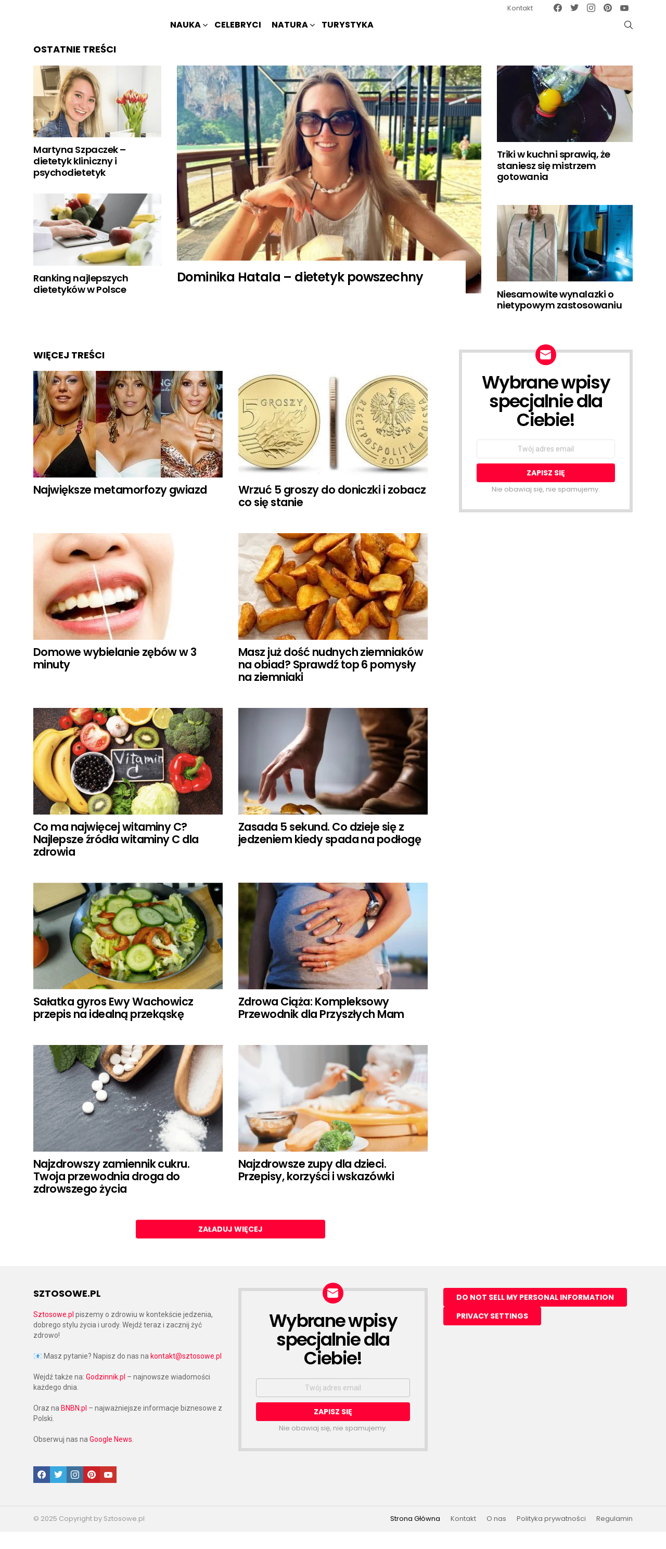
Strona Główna (415, 1536)
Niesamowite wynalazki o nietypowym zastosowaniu (559, 317)
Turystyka (348, 33)
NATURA (290, 34)
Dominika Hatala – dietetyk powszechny (300, 294)
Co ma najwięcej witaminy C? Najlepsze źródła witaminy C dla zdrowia (116, 856)
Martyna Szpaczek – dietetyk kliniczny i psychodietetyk (79, 178)
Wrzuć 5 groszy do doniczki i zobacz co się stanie (332, 513)
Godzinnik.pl (105, 1394)
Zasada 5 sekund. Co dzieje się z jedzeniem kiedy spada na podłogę (329, 850)
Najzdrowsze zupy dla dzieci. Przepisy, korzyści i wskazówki (316, 1187)
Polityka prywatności (551, 1536)
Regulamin (614, 1536)
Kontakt (520, 8)
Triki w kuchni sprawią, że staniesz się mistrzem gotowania (553, 182)
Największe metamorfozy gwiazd (120, 506)
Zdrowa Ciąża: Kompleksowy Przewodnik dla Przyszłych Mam (321, 1025)
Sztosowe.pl (53, 1331)
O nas (496, 1536)
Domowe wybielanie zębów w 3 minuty (115, 675)
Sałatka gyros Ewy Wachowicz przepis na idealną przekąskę (113, 1025)
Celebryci (237, 33)
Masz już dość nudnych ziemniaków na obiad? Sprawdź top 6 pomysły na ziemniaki (330, 681)
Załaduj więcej (230, 1246)
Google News (110, 1456)
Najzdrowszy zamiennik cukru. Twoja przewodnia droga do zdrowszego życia (111, 1193)
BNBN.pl (74, 1425)
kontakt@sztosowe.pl (186, 1373)
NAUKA (185, 34)
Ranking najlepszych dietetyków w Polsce (80, 301)
